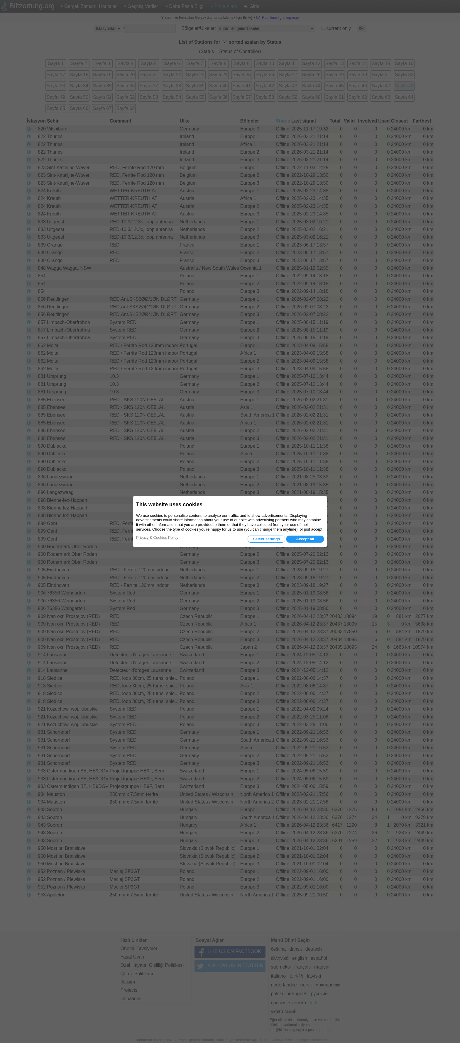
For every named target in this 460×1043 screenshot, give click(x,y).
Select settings (266, 539)
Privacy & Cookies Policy (157, 537)
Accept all (305, 539)
